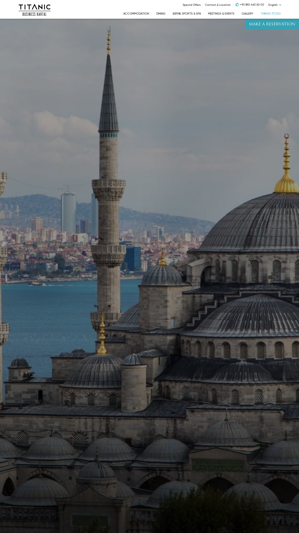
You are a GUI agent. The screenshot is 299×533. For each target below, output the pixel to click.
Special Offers (192, 4)
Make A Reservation (272, 24)
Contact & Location (218, 4)
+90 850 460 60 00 (252, 4)
